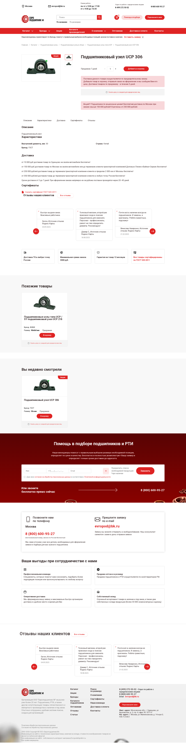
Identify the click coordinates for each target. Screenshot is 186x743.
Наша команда (97, 703)
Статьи (74, 715)
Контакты (159, 31)
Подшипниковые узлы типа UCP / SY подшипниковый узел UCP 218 (43, 318)
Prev (36, 232)
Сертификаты (97, 699)
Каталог (26, 31)
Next (152, 232)
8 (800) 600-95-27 (40, 534)
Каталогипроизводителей (77, 30)
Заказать (145, 471)
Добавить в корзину (136, 69)
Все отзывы (65, 196)
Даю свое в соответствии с (69, 477)
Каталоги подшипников (77, 702)
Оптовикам (117, 31)
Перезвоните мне (155, 17)
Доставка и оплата (138, 31)
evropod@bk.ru (107, 526)
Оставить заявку (132, 37)
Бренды (43, 31)
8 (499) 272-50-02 (127, 689)
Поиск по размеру (96, 690)
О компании (97, 31)
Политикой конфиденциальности (97, 477)
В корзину (47, 335)
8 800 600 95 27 (158, 6)
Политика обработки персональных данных (38, 726)
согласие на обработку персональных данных (53, 477)
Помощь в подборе (132, 17)
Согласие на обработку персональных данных (39, 728)
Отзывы (74, 711)
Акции (59, 31)
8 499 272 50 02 (122, 7)
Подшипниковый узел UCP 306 (41, 400)
